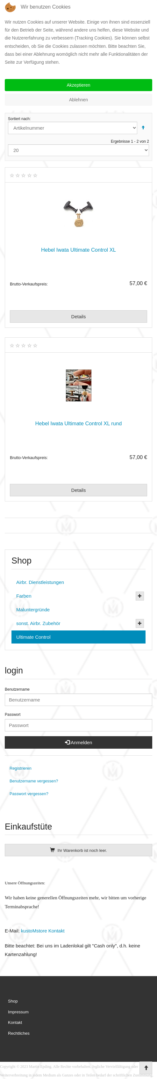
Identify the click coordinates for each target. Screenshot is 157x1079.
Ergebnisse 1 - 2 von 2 (78, 147)
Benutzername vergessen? (34, 781)
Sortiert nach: (78, 125)
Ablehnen (78, 99)
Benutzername (17, 689)
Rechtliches (19, 1033)
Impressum (18, 1012)
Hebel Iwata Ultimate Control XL (78, 250)
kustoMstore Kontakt (42, 930)
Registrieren (21, 768)
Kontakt (15, 1022)
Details (78, 316)
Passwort (12, 714)
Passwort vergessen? (29, 793)
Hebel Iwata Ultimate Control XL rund (78, 423)
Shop (13, 1001)
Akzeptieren (78, 85)
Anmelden (78, 742)
